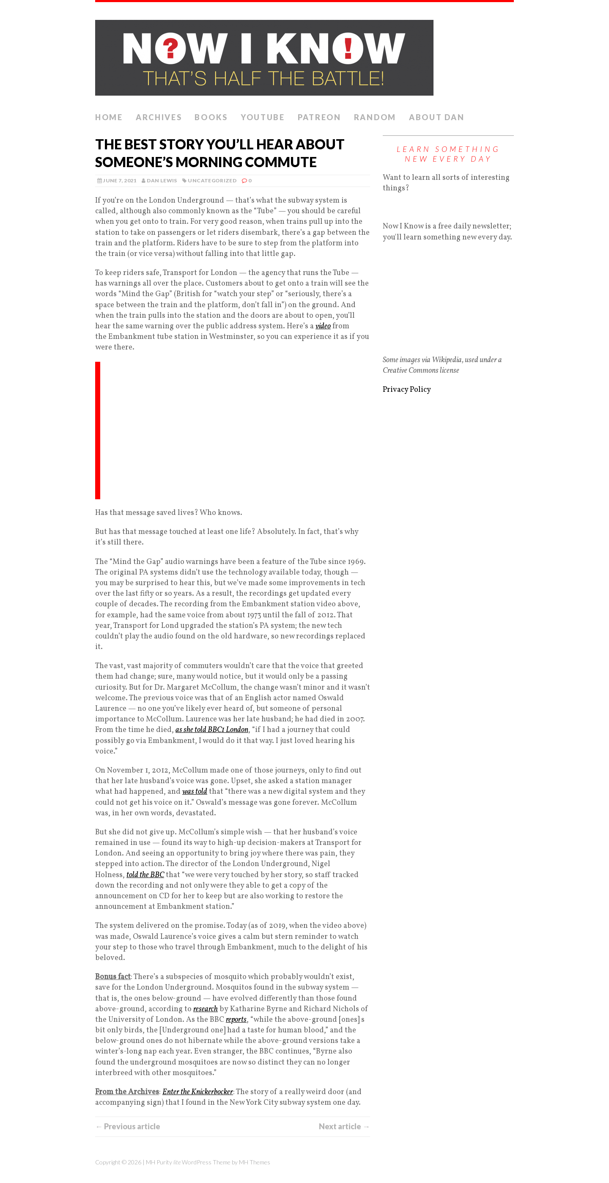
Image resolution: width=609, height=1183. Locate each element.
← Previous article (127, 1126)
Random (375, 117)
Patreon (319, 117)
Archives (159, 117)
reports (236, 1020)
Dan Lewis (162, 180)
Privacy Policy (407, 390)
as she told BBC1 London (212, 730)
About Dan (436, 117)
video (323, 326)
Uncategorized (212, 180)
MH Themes (254, 1162)
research (205, 1009)
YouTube (263, 117)
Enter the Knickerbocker (197, 1092)
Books (211, 117)
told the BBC (145, 875)
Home (109, 117)
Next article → (344, 1126)
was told (194, 792)
